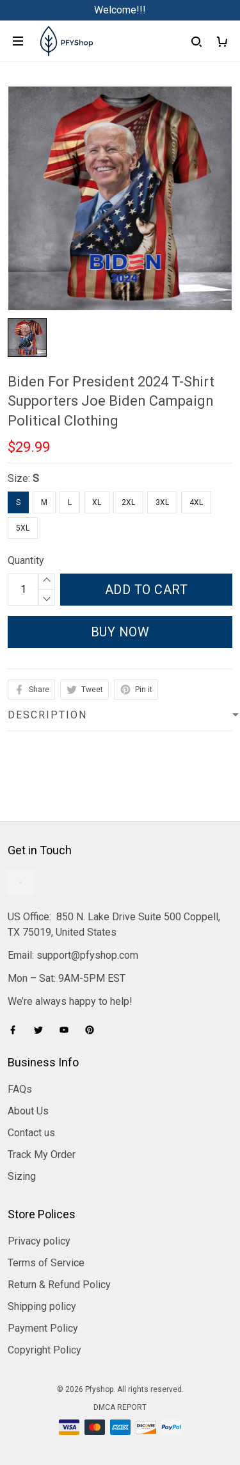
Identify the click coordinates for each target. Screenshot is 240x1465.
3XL (162, 502)
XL (96, 502)
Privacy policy (39, 1241)
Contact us (31, 1133)
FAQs (20, 1089)
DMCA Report (120, 1407)
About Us (28, 1111)
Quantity (26, 560)
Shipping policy (42, 1306)
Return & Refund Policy (59, 1285)
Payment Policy (43, 1328)
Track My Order (42, 1154)
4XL (196, 502)
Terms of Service (46, 1263)
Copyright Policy (44, 1350)
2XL (128, 502)
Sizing (22, 1176)
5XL (22, 528)
